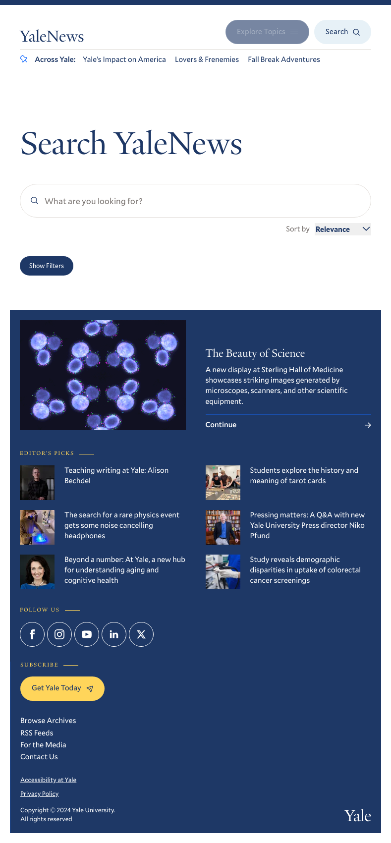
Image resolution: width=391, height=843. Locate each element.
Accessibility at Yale (48, 779)
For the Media (43, 745)
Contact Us (39, 757)
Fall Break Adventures (284, 59)
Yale (357, 818)
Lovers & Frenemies (207, 59)
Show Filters (46, 265)
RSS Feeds (37, 733)
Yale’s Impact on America (124, 59)
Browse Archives (48, 721)
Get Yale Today (62, 688)
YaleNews (52, 38)
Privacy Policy (39, 793)
